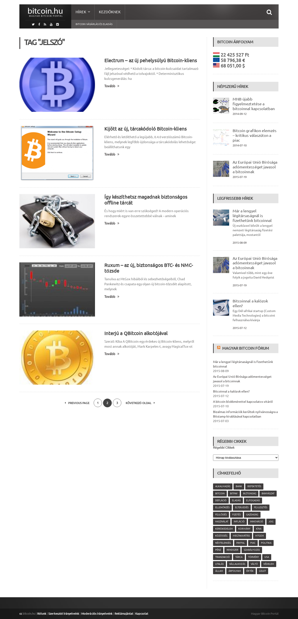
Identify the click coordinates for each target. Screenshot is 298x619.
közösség (221, 535)
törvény (253, 557)
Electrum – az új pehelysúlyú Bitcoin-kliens (150, 60)
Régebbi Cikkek (223, 447)
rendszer (232, 550)
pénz (218, 550)
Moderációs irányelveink (96, 613)
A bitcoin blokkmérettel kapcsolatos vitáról (242, 401)
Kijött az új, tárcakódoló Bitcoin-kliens (145, 128)
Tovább (111, 86)
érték (249, 571)
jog (270, 521)
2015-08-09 (240, 242)
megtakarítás (241, 535)
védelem (268, 564)
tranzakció (222, 557)
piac (252, 543)
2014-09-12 (240, 113)
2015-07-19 (240, 176)
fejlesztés (260, 507)
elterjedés (242, 507)
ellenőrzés (222, 507)
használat (221, 521)
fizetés (236, 514)
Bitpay (234, 493)
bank (239, 486)
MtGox (259, 535)
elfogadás (253, 500)
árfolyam (235, 571)
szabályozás (252, 550)
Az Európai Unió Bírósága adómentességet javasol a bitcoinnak (255, 167)
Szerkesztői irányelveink (63, 613)
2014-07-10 (240, 145)
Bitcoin (220, 493)
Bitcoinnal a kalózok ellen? (231, 391)
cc (20, 613)
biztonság (249, 493)
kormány (244, 528)
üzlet (262, 571)
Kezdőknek (110, 12)
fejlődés (221, 514)
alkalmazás (222, 486)
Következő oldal (140, 402)
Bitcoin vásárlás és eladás (94, 24)
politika (266, 543)
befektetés (254, 486)
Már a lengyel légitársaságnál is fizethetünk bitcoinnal (252, 216)
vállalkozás (237, 564)
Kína (258, 528)
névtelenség (223, 543)
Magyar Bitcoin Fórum (245, 348)
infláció (239, 521)
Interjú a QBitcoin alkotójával (135, 333)
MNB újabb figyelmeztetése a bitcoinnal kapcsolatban (253, 104)
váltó (254, 564)
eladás (236, 500)
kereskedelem (224, 528)
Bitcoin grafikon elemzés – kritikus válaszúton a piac (254, 135)
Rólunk (41, 613)
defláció (221, 500)
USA (266, 557)
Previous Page (76, 402)
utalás (219, 564)
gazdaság (252, 514)
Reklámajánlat (123, 613)
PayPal (240, 543)
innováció (256, 521)
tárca (238, 557)
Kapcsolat (141, 613)
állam (219, 571)
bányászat (267, 493)
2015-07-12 (240, 327)
